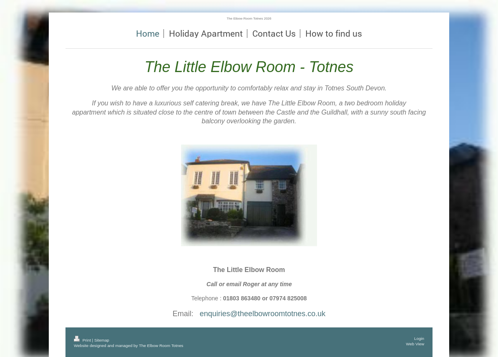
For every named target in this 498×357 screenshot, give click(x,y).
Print (83, 340)
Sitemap (101, 340)
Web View (415, 344)
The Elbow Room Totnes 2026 (248, 18)
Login (419, 338)
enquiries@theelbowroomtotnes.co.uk (262, 314)
